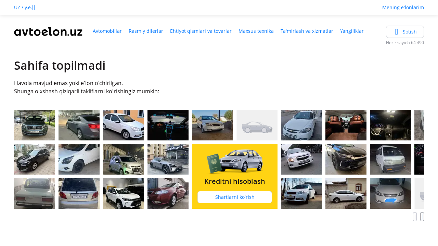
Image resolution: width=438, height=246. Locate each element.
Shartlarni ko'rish (235, 197)
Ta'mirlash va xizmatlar (307, 31)
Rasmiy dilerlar (146, 31)
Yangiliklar (352, 31)
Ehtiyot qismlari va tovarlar (201, 31)
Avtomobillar (107, 31)
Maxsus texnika (256, 31)
